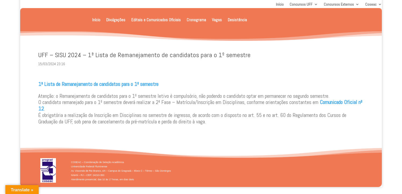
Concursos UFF (301, 4)
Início (280, 4)
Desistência (237, 20)
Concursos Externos (339, 4)
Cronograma (196, 20)
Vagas (217, 20)
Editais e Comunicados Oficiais (156, 20)
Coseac (370, 4)
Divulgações (115, 20)
